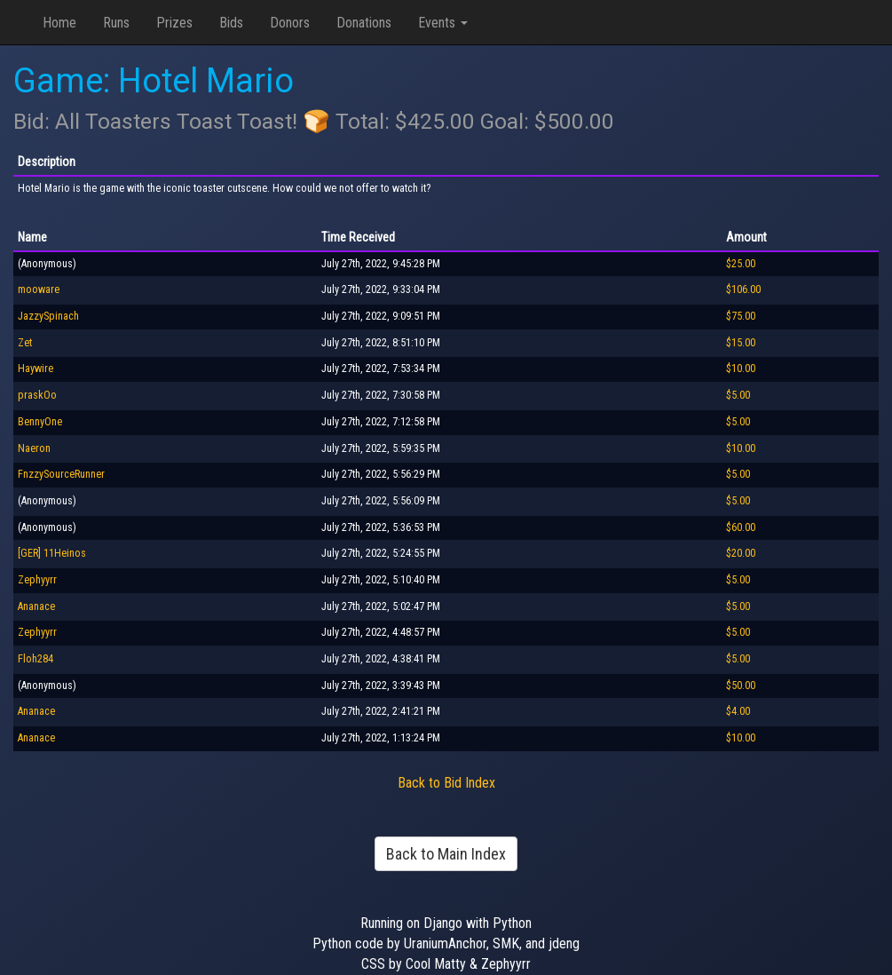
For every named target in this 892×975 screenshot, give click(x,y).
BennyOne (40, 422)
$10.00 (740, 368)
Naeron (34, 448)
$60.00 (740, 527)
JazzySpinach (48, 316)
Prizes (174, 22)
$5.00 (738, 395)
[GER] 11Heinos (52, 553)
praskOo (37, 395)
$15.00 (740, 343)
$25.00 (740, 264)
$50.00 (740, 685)
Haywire (35, 368)
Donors (290, 22)
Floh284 (35, 659)
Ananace (36, 606)
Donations (363, 22)
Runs (116, 22)
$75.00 (740, 316)
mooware (38, 289)
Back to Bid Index (446, 782)
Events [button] (443, 22)
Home (59, 22)
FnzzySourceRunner (61, 474)
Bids (231, 22)
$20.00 (740, 553)
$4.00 (738, 711)
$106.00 (743, 289)
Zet (25, 343)
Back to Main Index (446, 853)
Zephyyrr (37, 580)
